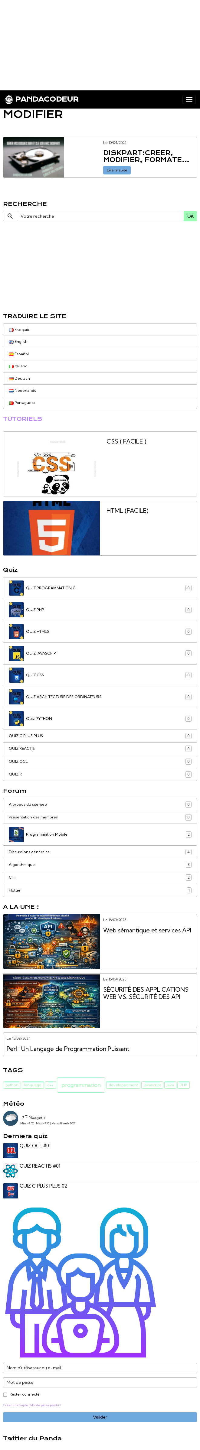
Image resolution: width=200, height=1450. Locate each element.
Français (19, 329)
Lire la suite (117, 170)
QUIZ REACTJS (100, 749)
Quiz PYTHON (100, 718)
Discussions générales (100, 852)
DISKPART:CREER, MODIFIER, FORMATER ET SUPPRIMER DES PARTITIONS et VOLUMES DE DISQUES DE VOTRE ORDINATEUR (148, 157)
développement (123, 1085)
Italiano (18, 366)
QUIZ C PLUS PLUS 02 (44, 1185)
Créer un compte (15, 1403)
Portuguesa (22, 402)
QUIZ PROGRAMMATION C (100, 588)
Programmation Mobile (100, 834)
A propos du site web (100, 804)
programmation (81, 1085)
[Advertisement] (100, 42)
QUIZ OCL (100, 762)
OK (190, 216)
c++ (50, 1085)
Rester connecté (24, 1392)
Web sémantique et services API (147, 930)
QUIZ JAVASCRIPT (100, 653)
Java (170, 1085)
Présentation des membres (100, 817)
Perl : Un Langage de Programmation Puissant (68, 1048)
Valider (100, 1415)
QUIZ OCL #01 (35, 1146)
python (11, 1085)
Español (19, 354)
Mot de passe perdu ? (45, 1403)
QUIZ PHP (100, 609)
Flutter (100, 890)
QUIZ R (100, 774)
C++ (100, 877)
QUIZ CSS (100, 675)
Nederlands (22, 390)
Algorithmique (100, 865)
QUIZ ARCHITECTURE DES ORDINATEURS (100, 696)
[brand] (41, 99)
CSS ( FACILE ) (126, 441)
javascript (152, 1085)
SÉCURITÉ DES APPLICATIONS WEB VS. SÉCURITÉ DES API (146, 993)
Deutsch (19, 378)
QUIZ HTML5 (100, 631)
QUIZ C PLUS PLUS (100, 736)
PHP (183, 1085)
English (18, 341)
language (32, 1085)
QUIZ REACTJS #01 (40, 1165)
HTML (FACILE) (127, 510)
